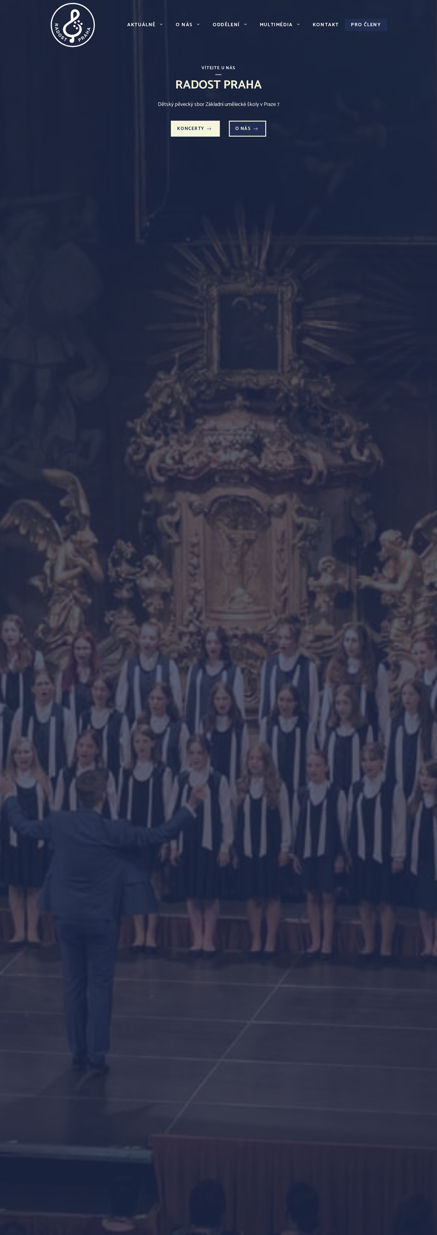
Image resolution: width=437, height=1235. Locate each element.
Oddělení (233, 25)
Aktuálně (148, 25)
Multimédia (283, 25)
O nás (191, 25)
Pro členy (366, 25)
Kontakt (326, 25)
